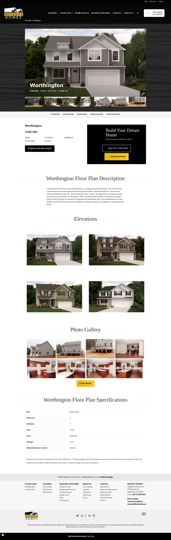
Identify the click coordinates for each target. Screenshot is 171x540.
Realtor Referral (105, 495)
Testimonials (87, 492)
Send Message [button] (118, 157)
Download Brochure (40, 148)
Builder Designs (107, 477)
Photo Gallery (96, 114)
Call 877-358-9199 (118, 148)
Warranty (153, 1)
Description (68, 114)
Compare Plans (30, 489)
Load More (85, 383)
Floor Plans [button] (65, 13)
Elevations (82, 114)
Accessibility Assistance (136, 504)
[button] (137, 13)
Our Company (88, 487)
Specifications (113, 114)
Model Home (47, 492)
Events (85, 498)
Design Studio (64, 495)
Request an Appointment (108, 489)
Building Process (65, 487)
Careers (103, 500)
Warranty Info (64, 500)
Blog (146, 1)
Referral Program (106, 492)
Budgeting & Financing (67, 489)
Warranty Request (106, 498)
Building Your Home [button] (100, 13)
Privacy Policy (132, 499)
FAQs (61, 498)
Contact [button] (117, 13)
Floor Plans (90, 536)
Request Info (104, 487)
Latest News (87, 495)
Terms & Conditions (135, 501)
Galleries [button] (52, 13)
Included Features (66, 492)
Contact (160, 1)
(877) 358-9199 (139, 494)
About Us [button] (128, 13)
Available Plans (30, 487)
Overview (55, 114)
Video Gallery (47, 489)
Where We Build (82, 13)
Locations (86, 489)
